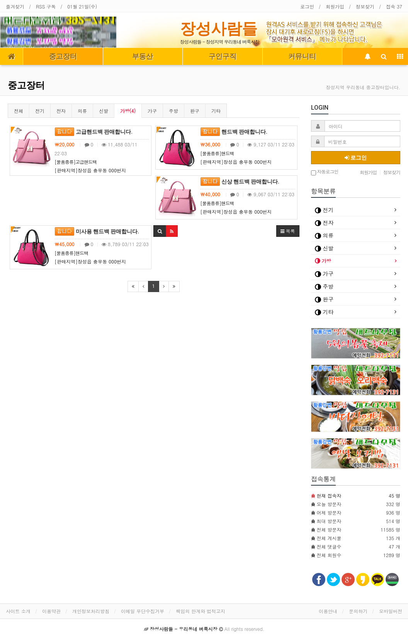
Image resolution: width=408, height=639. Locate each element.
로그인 (307, 6)
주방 (173, 110)
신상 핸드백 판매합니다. (239, 181)
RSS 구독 (46, 6)
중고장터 (63, 56)
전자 (61, 110)
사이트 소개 (18, 611)
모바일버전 (390, 611)
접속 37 (394, 6)
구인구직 (222, 56)
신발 (103, 110)
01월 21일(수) (82, 6)
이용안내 (328, 611)
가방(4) (128, 110)
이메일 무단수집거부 (142, 611)
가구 (152, 110)
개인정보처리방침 (90, 611)
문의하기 (358, 611)
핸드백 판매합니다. (233, 131)
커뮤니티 (302, 56)
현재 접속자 (329, 495)
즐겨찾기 (15, 6)
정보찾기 (365, 6)
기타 (216, 110)
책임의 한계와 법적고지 (200, 611)
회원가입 (335, 6)
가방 (323, 260)
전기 (39, 110)
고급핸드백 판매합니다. (93, 131)
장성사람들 (218, 28)
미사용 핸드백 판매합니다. (96, 231)
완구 (194, 110)
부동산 (142, 56)
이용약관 (51, 611)
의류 (82, 110)
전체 (18, 110)
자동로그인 (324, 172)
